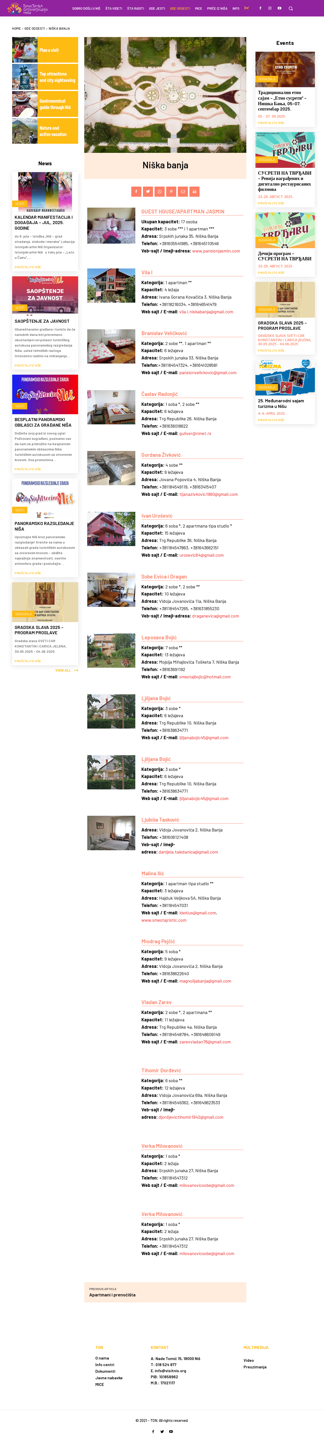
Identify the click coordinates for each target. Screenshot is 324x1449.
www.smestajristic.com (163, 920)
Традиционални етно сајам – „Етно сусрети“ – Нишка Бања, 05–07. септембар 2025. (282, 101)
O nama (102, 1357)
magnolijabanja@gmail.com (205, 981)
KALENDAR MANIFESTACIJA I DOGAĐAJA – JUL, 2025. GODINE (44, 222)
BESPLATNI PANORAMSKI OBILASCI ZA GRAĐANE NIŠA (43, 419)
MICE (99, 1384)
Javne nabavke (109, 1377)
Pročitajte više (28, 265)
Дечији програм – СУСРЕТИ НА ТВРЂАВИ (284, 256)
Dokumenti (105, 1371)
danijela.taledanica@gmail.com (188, 852)
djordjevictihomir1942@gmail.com (191, 1117)
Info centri (104, 1364)
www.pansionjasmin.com (216, 250)
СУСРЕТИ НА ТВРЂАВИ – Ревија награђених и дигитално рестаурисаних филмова (284, 181)
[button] (290, 8)
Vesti (19, 203)
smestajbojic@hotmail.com (205, 676)
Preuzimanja (255, 1366)
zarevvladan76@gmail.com (205, 1041)
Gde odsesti (35, 28)
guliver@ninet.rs (195, 433)
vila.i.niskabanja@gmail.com (206, 311)
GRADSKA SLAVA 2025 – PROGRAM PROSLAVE (39, 624)
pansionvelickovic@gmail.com (207, 372)
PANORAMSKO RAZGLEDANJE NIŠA (44, 521)
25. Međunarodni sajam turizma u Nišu (281, 403)
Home (16, 28)
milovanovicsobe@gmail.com (206, 1185)
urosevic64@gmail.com (201, 555)
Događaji (23, 608)
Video (249, 1360)
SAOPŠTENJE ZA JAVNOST (42, 319)
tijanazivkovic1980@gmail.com (208, 494)
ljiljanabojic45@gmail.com (203, 737)
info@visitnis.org (170, 1370)
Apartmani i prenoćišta (112, 1294)
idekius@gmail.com (197, 912)
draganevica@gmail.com (215, 616)
